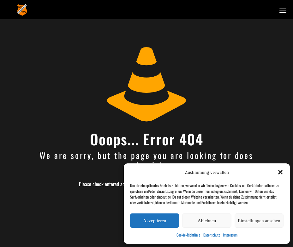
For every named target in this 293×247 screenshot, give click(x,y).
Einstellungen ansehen (259, 220)
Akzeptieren (154, 220)
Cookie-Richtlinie (188, 235)
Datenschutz (211, 235)
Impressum (230, 235)
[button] (280, 172)
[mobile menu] (283, 9)
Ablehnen (207, 220)
